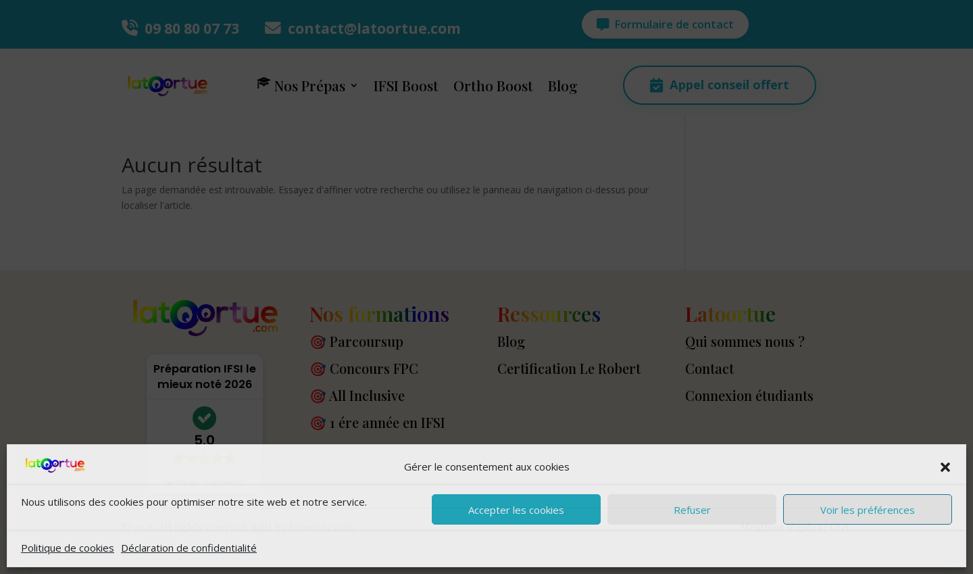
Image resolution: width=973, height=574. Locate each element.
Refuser (692, 510)
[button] (945, 467)
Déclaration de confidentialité (189, 547)
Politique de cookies (67, 547)
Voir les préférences (867, 510)
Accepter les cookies (516, 510)
